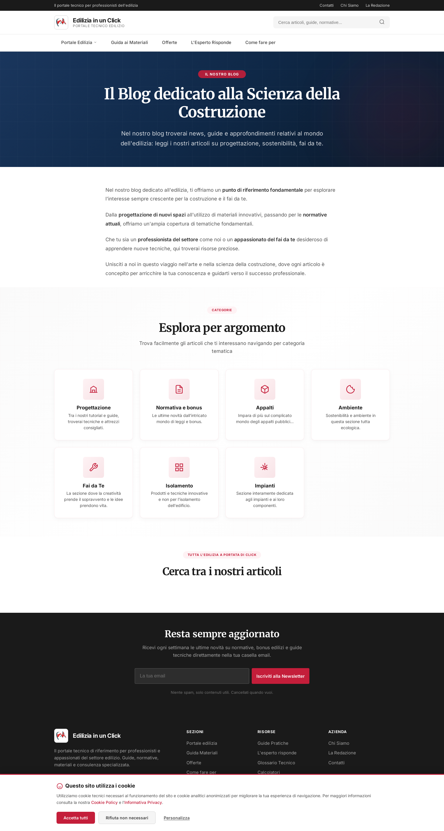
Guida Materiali (202, 753)
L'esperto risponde (277, 753)
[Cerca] (324, 22)
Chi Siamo (350, 5)
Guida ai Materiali (129, 42)
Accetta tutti (76, 817)
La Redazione (378, 5)
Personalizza (177, 817)
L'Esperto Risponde (211, 42)
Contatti (327, 5)
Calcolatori (269, 772)
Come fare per (260, 42)
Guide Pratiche (273, 743)
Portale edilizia (201, 743)
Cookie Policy (104, 802)
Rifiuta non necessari (127, 817)
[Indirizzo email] (192, 676)
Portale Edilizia (79, 42)
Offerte (169, 42)
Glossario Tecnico (276, 762)
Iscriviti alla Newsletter (280, 676)
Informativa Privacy (143, 802)
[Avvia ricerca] (382, 22)
